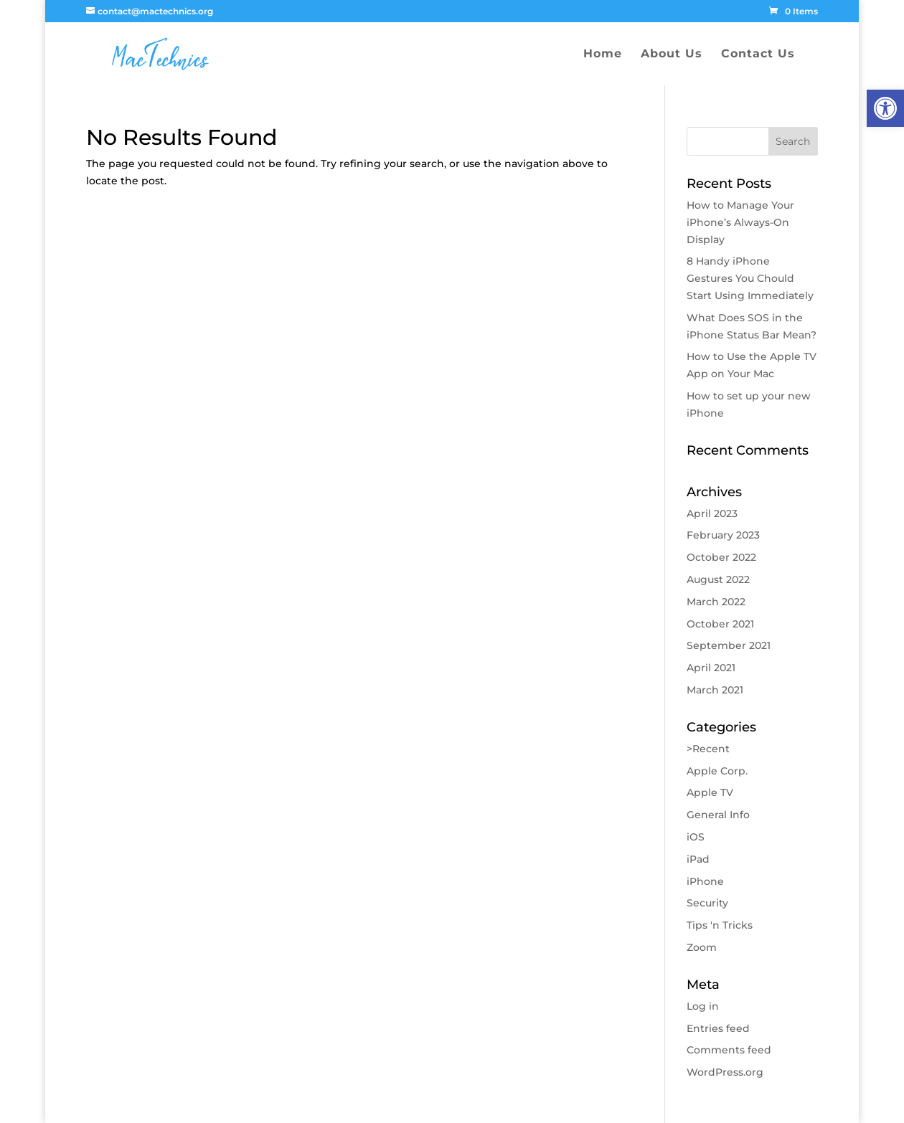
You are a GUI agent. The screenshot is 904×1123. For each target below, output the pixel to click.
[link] (885, 108)
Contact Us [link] (758, 54)
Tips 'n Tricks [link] (720, 925)
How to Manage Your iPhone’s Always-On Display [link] (740, 222)
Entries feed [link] (718, 1028)
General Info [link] (718, 814)
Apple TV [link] (710, 792)
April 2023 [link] (712, 513)
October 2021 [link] (720, 623)
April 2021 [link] (711, 667)
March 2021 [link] (715, 689)
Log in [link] (703, 1006)
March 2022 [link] (716, 601)
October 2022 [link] (721, 557)
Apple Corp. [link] (717, 770)
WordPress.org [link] (725, 1072)
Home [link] (602, 54)
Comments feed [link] (729, 1049)
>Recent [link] (708, 748)
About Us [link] (671, 54)
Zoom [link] (702, 947)
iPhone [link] (705, 881)
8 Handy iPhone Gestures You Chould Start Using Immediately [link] (750, 278)
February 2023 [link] (723, 535)
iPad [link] (698, 859)
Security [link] (707, 902)
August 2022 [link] (718, 579)
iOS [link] (696, 836)
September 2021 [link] (729, 645)
